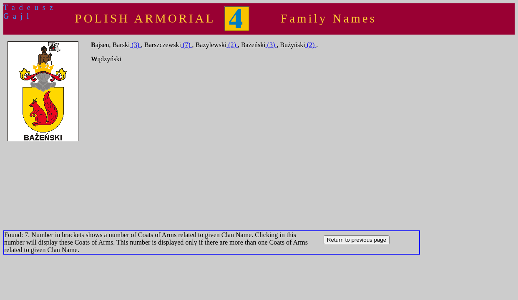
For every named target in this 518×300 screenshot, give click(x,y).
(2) (232, 44)
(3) (135, 44)
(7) (186, 44)
